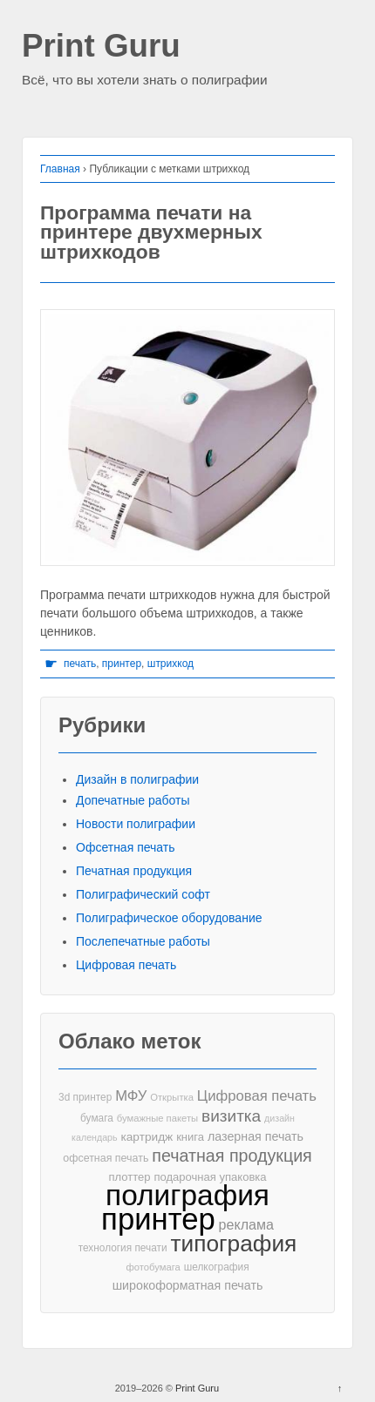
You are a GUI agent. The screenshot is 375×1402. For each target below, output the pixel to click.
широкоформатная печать (187, 1285)
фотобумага (153, 1267)
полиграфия (187, 1195)
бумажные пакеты (157, 1118)
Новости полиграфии (135, 824)
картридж (146, 1136)
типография (234, 1244)
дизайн (279, 1118)
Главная (60, 169)
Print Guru (101, 46)
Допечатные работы (133, 800)
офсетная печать (105, 1158)
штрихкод (170, 663)
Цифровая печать (126, 965)
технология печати (122, 1248)
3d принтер (85, 1097)
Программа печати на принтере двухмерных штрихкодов (151, 232)
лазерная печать (255, 1136)
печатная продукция (231, 1156)
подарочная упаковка (209, 1176)
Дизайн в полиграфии (137, 779)
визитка (231, 1116)
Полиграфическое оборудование (169, 918)
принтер (121, 663)
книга (190, 1136)
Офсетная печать (125, 847)
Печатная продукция (134, 871)
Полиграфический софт (143, 894)
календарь (94, 1137)
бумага (96, 1118)
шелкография (216, 1267)
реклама (246, 1224)
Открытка (172, 1097)
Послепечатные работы (143, 941)
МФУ (131, 1096)
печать (80, 663)
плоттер (129, 1176)
